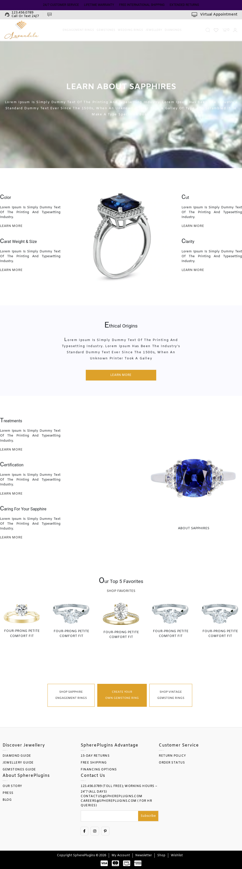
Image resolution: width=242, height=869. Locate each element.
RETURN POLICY (172, 756)
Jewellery (154, 30)
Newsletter (143, 855)
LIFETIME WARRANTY (99, 5)
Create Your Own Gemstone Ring (122, 695)
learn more (11, 226)
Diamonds (173, 30)
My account (121, 855)
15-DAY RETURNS (95, 756)
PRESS (8, 793)
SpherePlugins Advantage (109, 745)
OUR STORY (12, 786)
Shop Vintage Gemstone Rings (170, 695)
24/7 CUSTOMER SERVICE (61, 5)
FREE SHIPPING (94, 763)
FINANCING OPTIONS (99, 770)
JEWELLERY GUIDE (18, 763)
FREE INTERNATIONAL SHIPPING (142, 5)
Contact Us (93, 775)
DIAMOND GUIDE (17, 756)
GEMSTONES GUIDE (19, 770)
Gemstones (105, 30)
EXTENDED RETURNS (184, 5)
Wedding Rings (130, 30)
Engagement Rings (78, 30)
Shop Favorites (121, 591)
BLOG (7, 800)
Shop (161, 855)
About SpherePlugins (26, 775)
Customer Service (179, 745)
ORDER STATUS (172, 763)
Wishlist (177, 855)
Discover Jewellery (24, 745)
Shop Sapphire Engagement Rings (71, 695)
